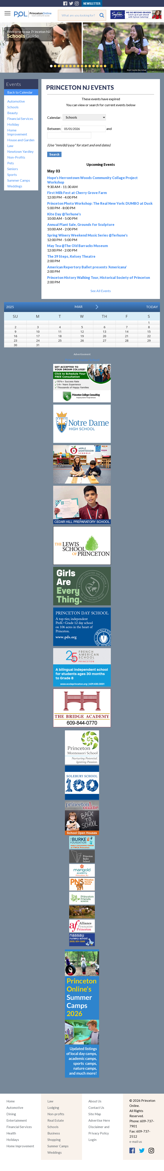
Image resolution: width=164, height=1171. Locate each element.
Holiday (13, 124)
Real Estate (55, 1120)
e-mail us (135, 1141)
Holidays (12, 1140)
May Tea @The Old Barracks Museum (77, 246)
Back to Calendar (20, 92)
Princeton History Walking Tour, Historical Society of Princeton (98, 277)
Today (152, 307)
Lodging (53, 1107)
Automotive (16, 101)
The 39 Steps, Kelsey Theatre (71, 256)
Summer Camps (18, 180)
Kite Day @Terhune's (64, 214)
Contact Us (96, 1107)
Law (10, 146)
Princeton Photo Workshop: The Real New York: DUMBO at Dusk (99, 203)
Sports (12, 174)
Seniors (12, 169)
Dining (11, 1114)
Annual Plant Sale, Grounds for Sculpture (80, 224)
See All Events (101, 291)
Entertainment (16, 1120)
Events (13, 84)
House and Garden (20, 140)
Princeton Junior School (82, 360)
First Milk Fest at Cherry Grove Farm (77, 193)
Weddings (14, 186)
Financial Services (20, 118)
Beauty (12, 113)
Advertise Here (99, 1120)
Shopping (54, 1140)
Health (11, 1133)
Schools (13, 107)
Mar (78, 307)
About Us (94, 1101)
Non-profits (55, 1114)
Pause (111, 66)
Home (10, 1101)
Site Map (94, 1114)
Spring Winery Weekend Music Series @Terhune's (87, 235)
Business (53, 1133)
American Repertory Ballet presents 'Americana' (87, 267)
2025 (10, 307)
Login (92, 1140)
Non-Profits (16, 157)
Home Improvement (17, 132)
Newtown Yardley (20, 151)
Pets (10, 163)
